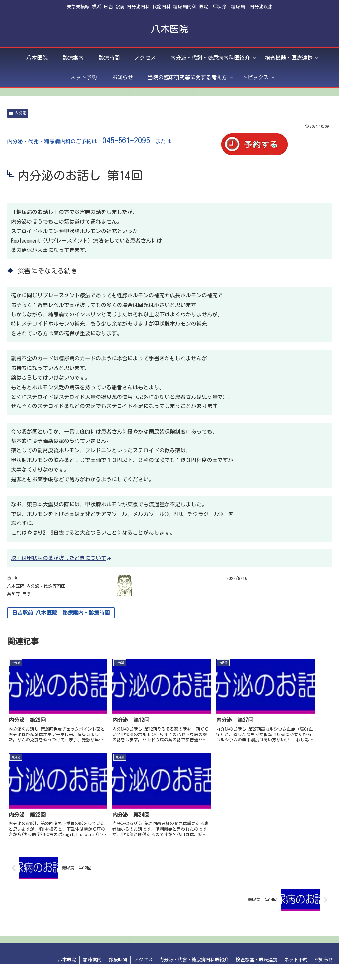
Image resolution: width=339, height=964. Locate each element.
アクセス (143, 935)
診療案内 (92, 935)
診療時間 (117, 935)
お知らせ (324, 935)
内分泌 (17, 113)
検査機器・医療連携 (256, 935)
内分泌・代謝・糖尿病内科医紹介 (194, 935)
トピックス (321, 943)
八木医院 (66, 935)
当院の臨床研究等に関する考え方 (268, 943)
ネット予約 (296, 935)
